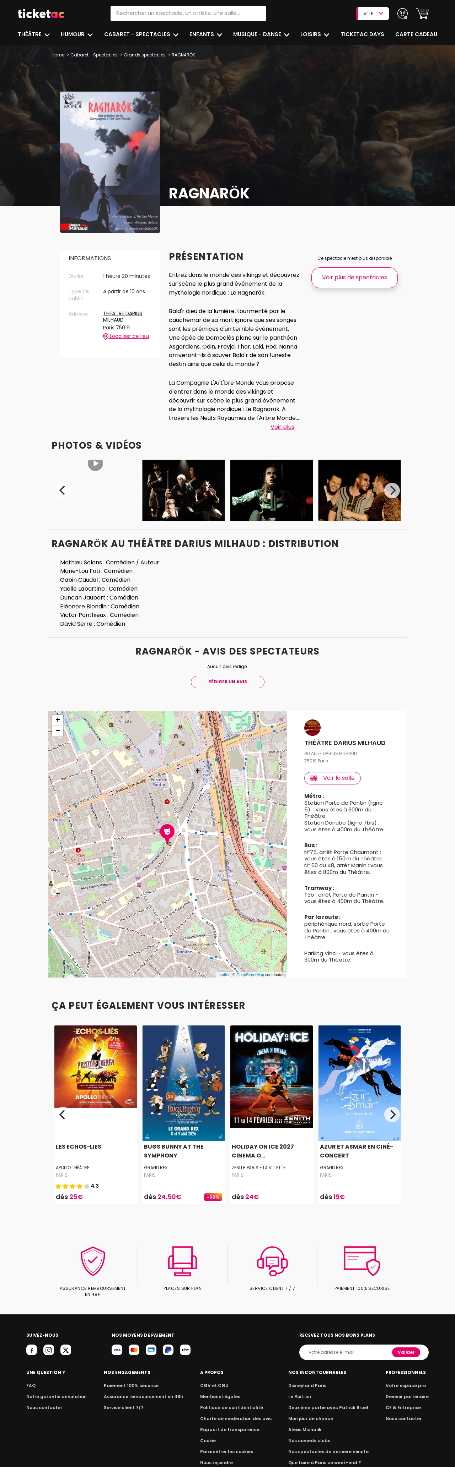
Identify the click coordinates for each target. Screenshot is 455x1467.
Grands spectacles (143, 55)
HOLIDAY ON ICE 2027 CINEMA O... (261, 1151)
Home (58, 55)
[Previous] (63, 490)
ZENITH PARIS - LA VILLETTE (258, 1168)
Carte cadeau (417, 34)
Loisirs (312, 34)
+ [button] (57, 720)
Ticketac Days (363, 34)
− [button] (57, 731)
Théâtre (30, 34)
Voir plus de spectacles (354, 277)
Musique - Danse (258, 34)
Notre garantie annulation (54, 1391)
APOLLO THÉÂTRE (73, 1168)
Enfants (201, 34)
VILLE (373, 14)
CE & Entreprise (404, 1402)
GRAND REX (155, 1168)
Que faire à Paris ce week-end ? (325, 1457)
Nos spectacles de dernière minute (328, 1446)
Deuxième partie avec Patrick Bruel (328, 1402)
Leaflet (223, 975)
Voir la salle (332, 778)
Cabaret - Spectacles (138, 34)
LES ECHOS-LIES (78, 1147)
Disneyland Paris (309, 1380)
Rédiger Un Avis (227, 682)
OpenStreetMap (250, 975)
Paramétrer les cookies (227, 1446)
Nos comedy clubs (311, 1435)
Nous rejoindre (218, 1457)
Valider (406, 1346)
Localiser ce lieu (126, 336)
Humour (73, 34)
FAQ (30, 1380)
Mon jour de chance (312, 1413)
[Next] (392, 490)
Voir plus (282, 427)
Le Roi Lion (302, 1391)
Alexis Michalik (307, 1424)
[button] (422, 14)
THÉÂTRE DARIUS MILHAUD (122, 317)
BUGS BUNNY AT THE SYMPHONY (173, 1151)
